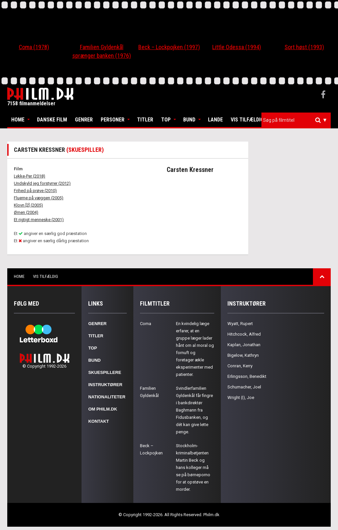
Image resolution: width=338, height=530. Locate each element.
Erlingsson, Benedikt (246, 376)
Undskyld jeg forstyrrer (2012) (42, 183)
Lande (215, 119)
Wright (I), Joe (240, 397)
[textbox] (297, 120)
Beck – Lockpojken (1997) (169, 47)
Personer (112, 119)
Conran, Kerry (240, 365)
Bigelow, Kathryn (243, 355)
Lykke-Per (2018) (29, 176)
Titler (145, 119)
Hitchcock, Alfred (244, 334)
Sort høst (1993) (304, 47)
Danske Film (52, 119)
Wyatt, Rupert (240, 323)
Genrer (84, 119)
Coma (145, 323)
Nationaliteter (106, 396)
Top (166, 119)
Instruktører (105, 384)
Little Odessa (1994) (236, 47)
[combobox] (296, 120)
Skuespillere (104, 372)
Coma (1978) (34, 47)
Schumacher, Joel (244, 386)
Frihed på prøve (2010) (35, 190)
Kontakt (98, 421)
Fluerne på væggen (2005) (38, 197)
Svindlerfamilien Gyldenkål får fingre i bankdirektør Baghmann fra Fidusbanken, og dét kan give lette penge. (194, 410)
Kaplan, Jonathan (243, 344)
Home (17, 119)
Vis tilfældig (247, 119)
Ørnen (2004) (26, 212)
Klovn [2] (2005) (28, 205)
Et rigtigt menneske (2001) (39, 219)
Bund (189, 119)
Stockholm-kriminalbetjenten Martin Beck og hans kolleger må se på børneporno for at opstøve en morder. (193, 467)
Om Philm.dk (102, 409)
